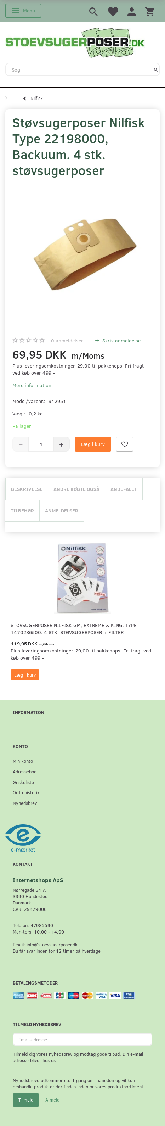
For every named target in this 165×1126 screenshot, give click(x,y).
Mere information (31, 385)
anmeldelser (67, 340)
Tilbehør (22, 510)
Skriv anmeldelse (121, 340)
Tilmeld (25, 1100)
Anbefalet (123, 489)
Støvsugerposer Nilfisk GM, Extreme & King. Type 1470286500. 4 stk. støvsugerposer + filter (74, 628)
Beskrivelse (26, 489)
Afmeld (52, 1100)
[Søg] (156, 69)
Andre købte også (76, 489)
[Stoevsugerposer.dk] (75, 42)
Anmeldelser (61, 510)
